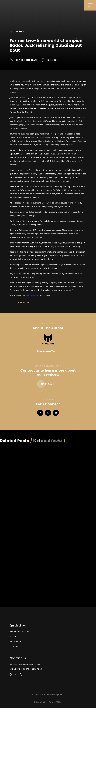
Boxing (20, 31)
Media (13, 636)
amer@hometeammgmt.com (25, 664)
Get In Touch (48, 384)
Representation (19, 631)
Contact (15, 646)
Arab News (31, 295)
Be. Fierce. (16, 641)
